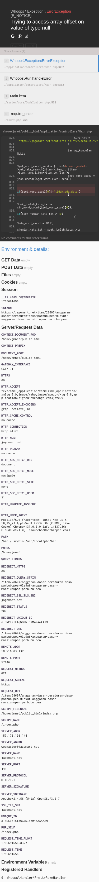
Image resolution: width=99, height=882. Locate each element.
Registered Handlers (22, 869)
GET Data (10, 260)
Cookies (9, 282)
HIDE (31, 46)
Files (6, 275)
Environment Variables (24, 862)
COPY (17, 46)
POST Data (12, 267)
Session (9, 289)
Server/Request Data (22, 327)
